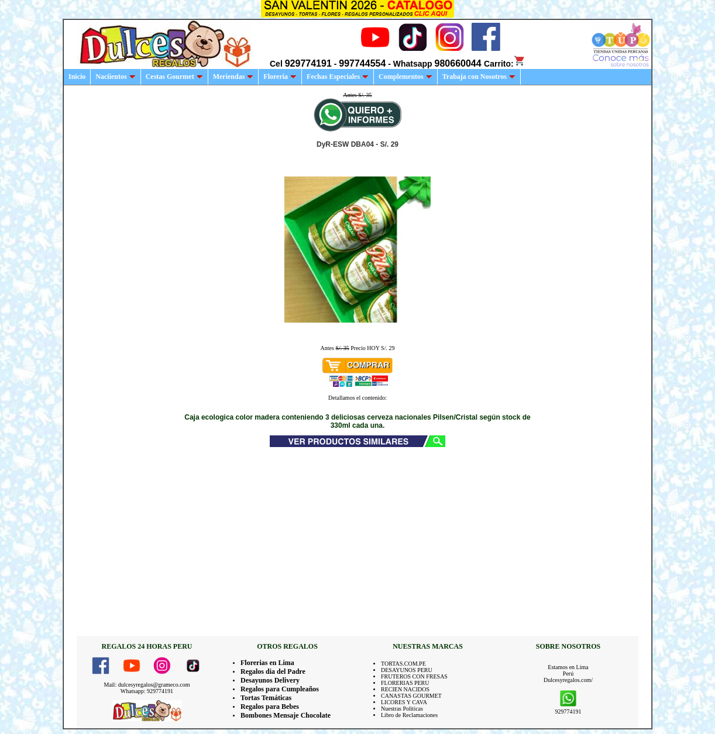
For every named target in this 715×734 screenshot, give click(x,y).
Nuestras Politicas (402, 708)
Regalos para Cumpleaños (279, 689)
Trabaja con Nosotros (478, 76)
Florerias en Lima (267, 663)
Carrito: (504, 63)
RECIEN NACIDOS (405, 689)
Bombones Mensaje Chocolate (285, 715)
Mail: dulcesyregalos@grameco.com (147, 684)
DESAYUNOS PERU (406, 670)
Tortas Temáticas (265, 698)
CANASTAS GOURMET (411, 696)
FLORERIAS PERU (405, 683)
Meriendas (233, 76)
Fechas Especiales (338, 76)
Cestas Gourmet (174, 76)
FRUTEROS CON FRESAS (414, 676)
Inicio (76, 76)
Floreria (280, 76)
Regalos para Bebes (269, 706)
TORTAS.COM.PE (403, 663)
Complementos (405, 76)
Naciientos (115, 76)
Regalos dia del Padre (272, 671)
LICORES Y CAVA (404, 702)
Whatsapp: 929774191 (147, 691)
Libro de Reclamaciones (409, 715)
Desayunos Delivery (270, 680)
